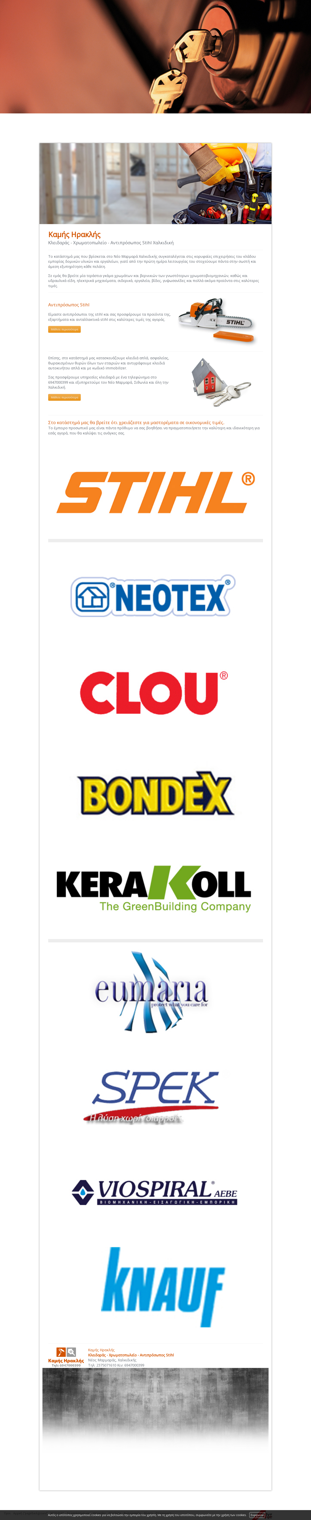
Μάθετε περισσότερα (64, 329)
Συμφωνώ (257, 1515)
